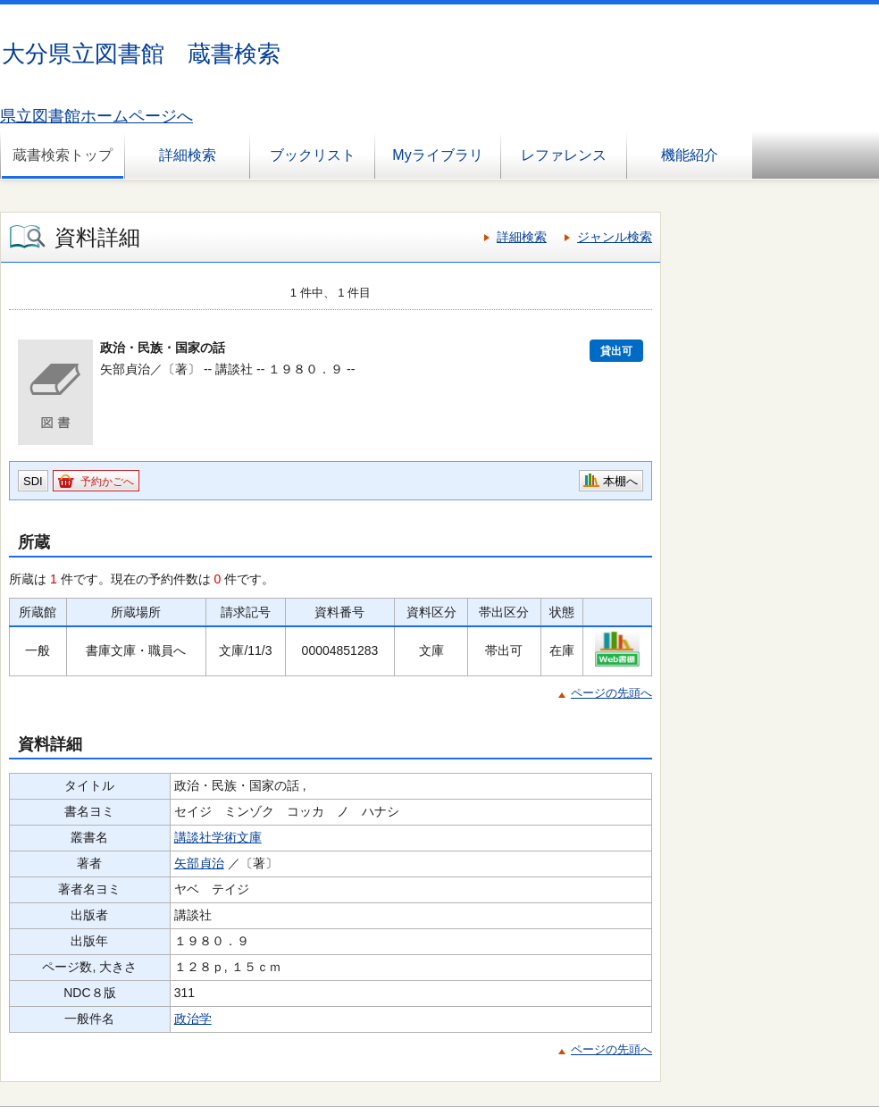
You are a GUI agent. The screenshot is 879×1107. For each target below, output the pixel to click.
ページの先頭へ (611, 693)
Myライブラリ (437, 155)
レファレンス (564, 155)
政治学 (193, 1018)
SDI (33, 481)
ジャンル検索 (614, 237)
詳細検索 (187, 155)
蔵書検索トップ (63, 155)
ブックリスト (313, 155)
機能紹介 (689, 155)
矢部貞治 (199, 863)
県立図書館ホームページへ (96, 116)
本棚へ (620, 481)
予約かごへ (107, 481)
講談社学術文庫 (218, 837)
